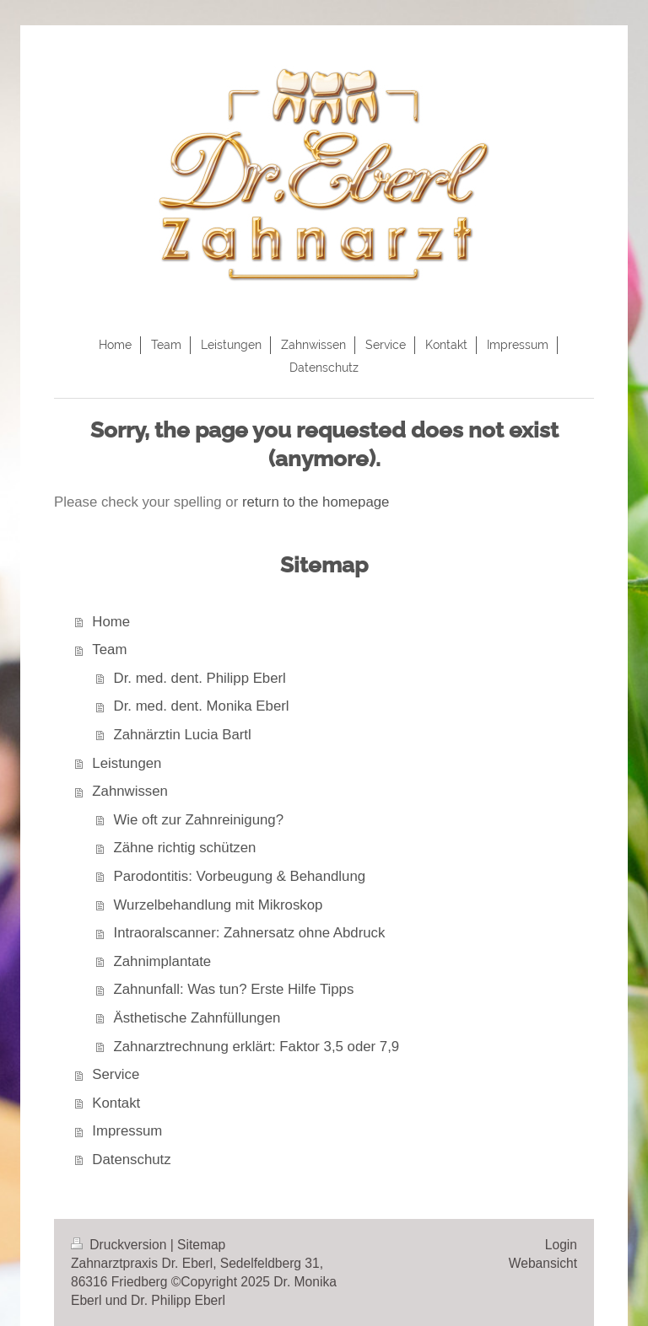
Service (115, 1074)
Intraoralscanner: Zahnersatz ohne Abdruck (250, 933)
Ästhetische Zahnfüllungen (197, 1018)
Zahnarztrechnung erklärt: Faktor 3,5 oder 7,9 (257, 1047)
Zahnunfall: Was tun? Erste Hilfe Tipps (234, 989)
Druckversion (120, 1244)
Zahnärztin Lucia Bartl (182, 735)
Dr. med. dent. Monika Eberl (201, 706)
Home (111, 622)
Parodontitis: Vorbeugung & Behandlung (240, 876)
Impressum (127, 1131)
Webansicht (543, 1263)
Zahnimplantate (163, 961)
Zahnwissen (130, 791)
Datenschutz (131, 1160)
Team (109, 650)
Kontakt (116, 1103)
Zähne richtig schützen (185, 848)
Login (561, 1244)
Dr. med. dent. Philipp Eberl (200, 678)
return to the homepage (315, 502)
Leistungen (126, 763)
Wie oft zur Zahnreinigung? (199, 820)
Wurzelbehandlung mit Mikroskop (218, 905)
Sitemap (201, 1244)
